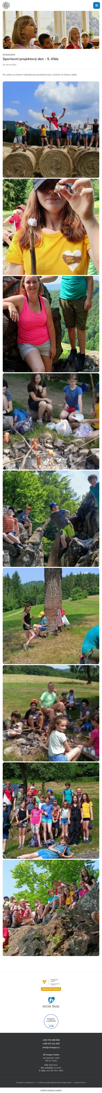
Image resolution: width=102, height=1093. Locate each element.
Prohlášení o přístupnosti (25, 1082)
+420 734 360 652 (51, 1040)
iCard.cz (83, 1082)
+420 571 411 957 (51, 1043)
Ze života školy (9, 54)
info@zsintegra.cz (51, 1047)
